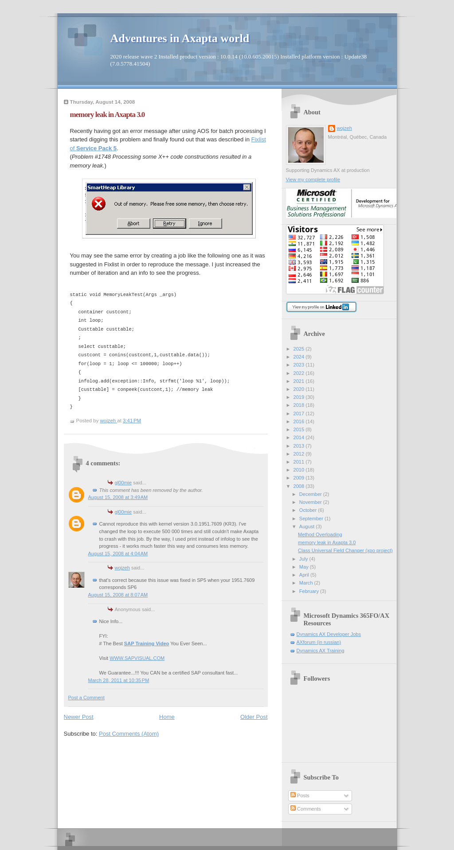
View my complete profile (313, 179)
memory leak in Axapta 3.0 (327, 542)
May (304, 566)
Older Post (253, 717)
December (311, 494)
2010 (300, 469)
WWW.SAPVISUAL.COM (137, 658)
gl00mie (123, 482)
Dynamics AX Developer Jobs (329, 634)
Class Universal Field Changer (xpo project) (345, 550)
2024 (300, 356)
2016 (300, 421)
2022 (300, 373)
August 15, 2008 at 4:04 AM (118, 553)
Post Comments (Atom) (129, 733)
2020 (300, 389)
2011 (300, 461)
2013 (300, 445)
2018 (300, 405)
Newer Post (79, 717)
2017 (300, 413)
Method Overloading (320, 534)
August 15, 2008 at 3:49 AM (118, 497)
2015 (300, 429)
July (304, 558)
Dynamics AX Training (320, 650)
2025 (300, 348)
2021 (300, 381)
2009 (300, 477)
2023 (300, 364)
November (311, 502)
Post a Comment (86, 697)
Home (167, 717)
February (309, 591)
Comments (305, 808)
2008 (300, 486)
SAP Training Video (146, 643)
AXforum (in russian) (319, 642)
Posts (299, 795)
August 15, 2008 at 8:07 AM (118, 594)
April (304, 574)
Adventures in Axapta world (180, 38)
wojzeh (122, 567)
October (308, 510)
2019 (300, 397)
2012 (300, 453)
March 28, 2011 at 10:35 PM (118, 680)
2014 (300, 437)
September (312, 518)
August (307, 526)
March (306, 582)
